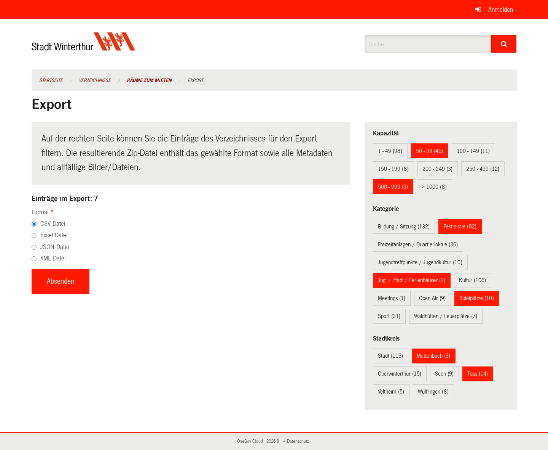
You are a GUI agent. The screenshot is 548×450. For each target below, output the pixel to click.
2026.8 (273, 441)
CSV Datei (52, 223)
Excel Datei (53, 235)
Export (195, 80)
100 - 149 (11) (473, 151)
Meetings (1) (391, 298)
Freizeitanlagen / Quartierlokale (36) (418, 244)
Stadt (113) (390, 356)
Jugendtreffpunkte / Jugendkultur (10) (420, 262)
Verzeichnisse (95, 80)
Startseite (51, 80)
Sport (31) (389, 316)
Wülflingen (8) (433, 392)
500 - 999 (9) (393, 187)
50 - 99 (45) (429, 151)
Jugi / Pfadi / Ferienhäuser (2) (411, 280)
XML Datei (52, 258)
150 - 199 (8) (393, 169)
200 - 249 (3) (437, 169)
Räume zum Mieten (149, 80)
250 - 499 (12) (482, 169)
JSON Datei (54, 247)
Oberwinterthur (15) (399, 374)
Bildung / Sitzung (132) (404, 226)
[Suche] (504, 44)
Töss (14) (477, 374)
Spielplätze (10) (476, 298)
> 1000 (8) (434, 187)
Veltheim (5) (391, 392)
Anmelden (500, 9)
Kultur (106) (472, 280)
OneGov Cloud (251, 441)
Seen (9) (444, 374)
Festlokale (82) (459, 226)
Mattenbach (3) (433, 356)
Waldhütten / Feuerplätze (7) (445, 316)
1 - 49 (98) (390, 151)
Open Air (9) (432, 298)
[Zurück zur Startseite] (83, 48)
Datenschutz (299, 441)
